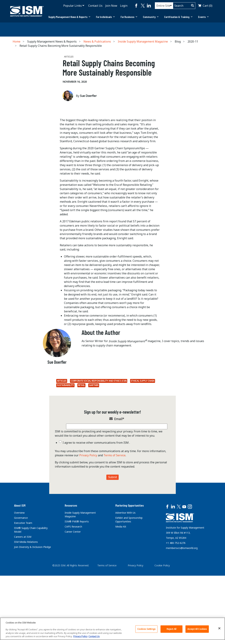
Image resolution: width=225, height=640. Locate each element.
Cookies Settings (146, 629)
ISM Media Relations (26, 606)
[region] (112, 629)
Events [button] (203, 16)
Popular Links (72, 6)
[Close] (219, 628)
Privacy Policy (88, 520)
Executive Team (23, 587)
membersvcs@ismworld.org (182, 612)
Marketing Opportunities (129, 570)
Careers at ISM (22, 601)
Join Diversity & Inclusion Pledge (32, 611)
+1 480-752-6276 (175, 607)
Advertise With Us (125, 577)
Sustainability (65, 449)
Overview (19, 577)
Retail (81, 449)
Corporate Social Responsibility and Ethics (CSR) (99, 445)
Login (123, 6)
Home (16, 41)
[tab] (69, 16)
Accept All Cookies (197, 629)
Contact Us (95, 6)
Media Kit (120, 591)
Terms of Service (115, 520)
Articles (61, 445)
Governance (21, 582)
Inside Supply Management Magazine (143, 41)
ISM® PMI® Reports (77, 585)
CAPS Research (73, 591)
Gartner (93, 449)
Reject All (171, 629)
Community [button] (151, 16)
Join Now (111, 6)
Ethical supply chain (142, 445)
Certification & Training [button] (178, 16)
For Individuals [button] (105, 16)
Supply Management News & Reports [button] (69, 16)
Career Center (73, 596)
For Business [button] (129, 16)
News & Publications (97, 41)
